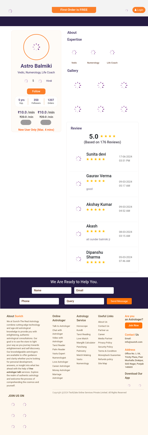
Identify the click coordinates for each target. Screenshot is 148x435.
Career (101, 334)
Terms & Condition (107, 351)
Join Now (133, 325)
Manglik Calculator (86, 342)
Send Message (119, 301)
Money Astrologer (61, 370)
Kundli (80, 330)
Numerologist (59, 357)
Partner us (103, 330)
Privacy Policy (105, 342)
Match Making (84, 355)
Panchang (82, 347)
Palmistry (81, 351)
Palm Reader (58, 349)
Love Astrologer (60, 362)
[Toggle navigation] (7, 21)
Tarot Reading (83, 334)
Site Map (102, 363)
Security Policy (105, 347)
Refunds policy (105, 359)
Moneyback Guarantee (109, 355)
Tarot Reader (58, 345)
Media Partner (105, 338)
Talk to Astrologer (61, 326)
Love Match (82, 338)
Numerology (83, 363)
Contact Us (103, 326)
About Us (102, 322)
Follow (36, 91)
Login (139, 9)
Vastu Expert (58, 353)
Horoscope (82, 326)
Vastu (79, 359)
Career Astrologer (61, 366)
